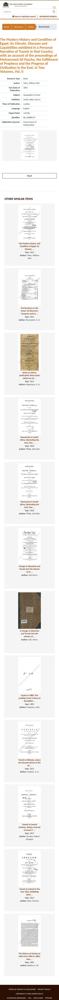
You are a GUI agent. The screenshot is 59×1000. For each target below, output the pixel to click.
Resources (18, 27)
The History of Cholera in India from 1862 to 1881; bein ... (29, 956)
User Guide (38, 998)
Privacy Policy (44, 989)
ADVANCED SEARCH (48, 16)
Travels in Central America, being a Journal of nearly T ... (29, 827)
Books (31, 27)
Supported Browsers (16, 998)
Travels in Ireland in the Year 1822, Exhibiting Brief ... (29, 892)
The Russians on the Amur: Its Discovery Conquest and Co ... (29, 311)
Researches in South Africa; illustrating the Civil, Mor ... (29, 440)
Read (29, 175)
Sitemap (48, 998)
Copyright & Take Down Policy (29, 994)
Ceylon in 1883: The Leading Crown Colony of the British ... (29, 698)
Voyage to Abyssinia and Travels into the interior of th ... (29, 569)
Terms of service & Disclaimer (22, 989)
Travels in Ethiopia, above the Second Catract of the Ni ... (29, 763)
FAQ (29, 998)
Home (6, 27)
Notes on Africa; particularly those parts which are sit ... (29, 375)
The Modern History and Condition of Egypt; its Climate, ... (29, 246)
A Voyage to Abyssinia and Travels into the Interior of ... (29, 634)
